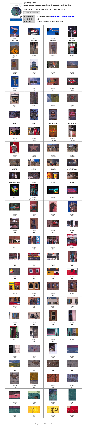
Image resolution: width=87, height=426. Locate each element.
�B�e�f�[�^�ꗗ (32, 13)
